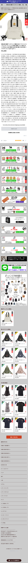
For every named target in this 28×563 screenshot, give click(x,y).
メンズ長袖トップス (5, 503)
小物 (2, 480)
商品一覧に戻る (14, 437)
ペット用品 (3, 522)
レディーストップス (4, 488)
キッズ (2, 499)
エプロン (3, 484)
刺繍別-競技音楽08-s (5, 453)
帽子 (2, 476)
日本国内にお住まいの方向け (14, 132)
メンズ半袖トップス (5, 507)
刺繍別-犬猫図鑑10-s (5, 445)
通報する (25, 135)
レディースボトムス (5, 491)
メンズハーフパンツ (5, 515)
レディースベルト (4, 495)
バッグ (2, 472)
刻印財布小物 (4, 464)
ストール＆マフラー (5, 468)
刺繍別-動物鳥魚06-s (5, 461)
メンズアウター (4, 511)
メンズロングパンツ (5, 518)
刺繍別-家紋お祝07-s (5, 457)
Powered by (14, 550)
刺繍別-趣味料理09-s (5, 449)
